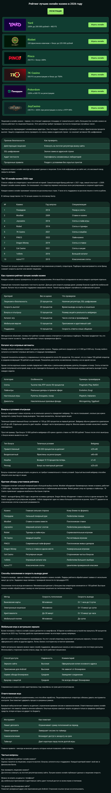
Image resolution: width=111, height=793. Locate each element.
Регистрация (55, 11)
